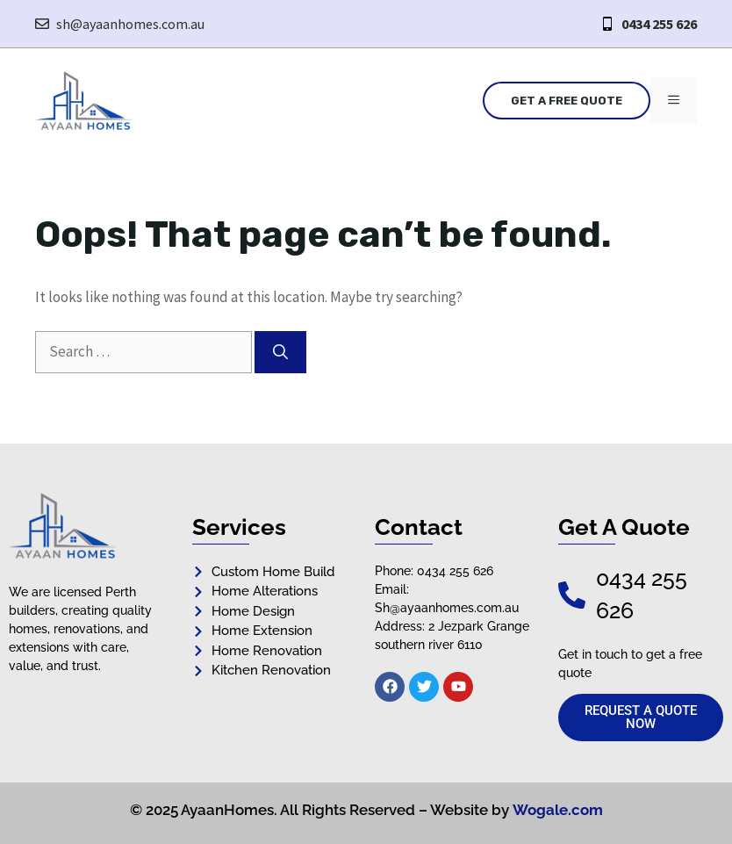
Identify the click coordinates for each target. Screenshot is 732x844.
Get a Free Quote (566, 100)
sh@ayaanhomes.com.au (130, 23)
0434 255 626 (659, 23)
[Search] (280, 352)
